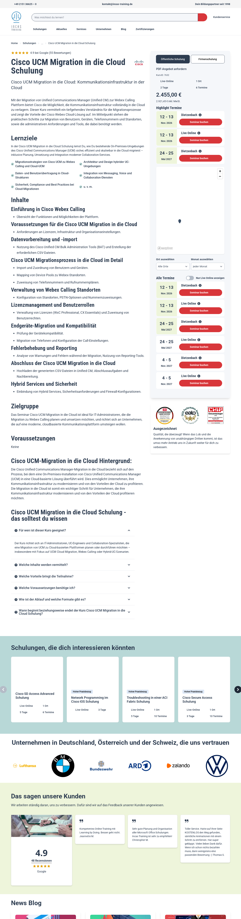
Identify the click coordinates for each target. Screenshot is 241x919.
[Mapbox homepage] (165, 248)
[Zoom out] (220, 176)
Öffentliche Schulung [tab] (173, 59)
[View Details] (200, 114)
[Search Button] (202, 17)
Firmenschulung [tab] (207, 59)
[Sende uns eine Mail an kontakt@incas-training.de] (116, 4)
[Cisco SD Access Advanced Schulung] (37, 689)
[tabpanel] (190, 229)
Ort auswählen (165, 259)
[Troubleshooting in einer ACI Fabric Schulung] (148, 689)
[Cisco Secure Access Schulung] (204, 689)
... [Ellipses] (42, 43)
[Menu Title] (63, 29)
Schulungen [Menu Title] (42, 29)
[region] (190, 209)
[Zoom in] (220, 171)
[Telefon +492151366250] (23, 4)
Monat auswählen (202, 259)
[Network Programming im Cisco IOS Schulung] (93, 689)
